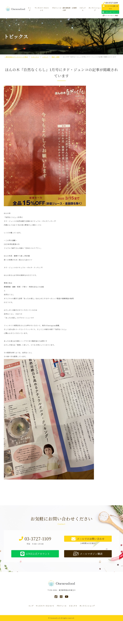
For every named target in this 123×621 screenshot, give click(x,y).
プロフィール (61, 606)
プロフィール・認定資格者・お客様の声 (64, 9)
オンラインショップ (95, 9)
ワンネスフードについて (42, 9)
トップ (29, 9)
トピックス (83, 9)
